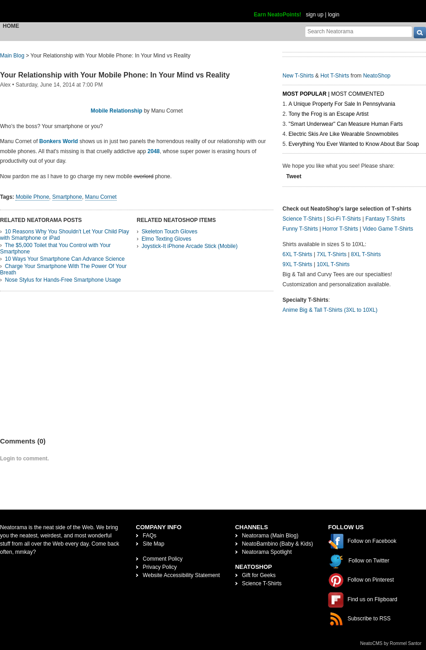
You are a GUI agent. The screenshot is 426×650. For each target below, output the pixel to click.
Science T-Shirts (302, 219)
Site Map (153, 544)
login (333, 14)
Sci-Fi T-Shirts (344, 219)
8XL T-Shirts (365, 254)
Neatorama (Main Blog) (270, 535)
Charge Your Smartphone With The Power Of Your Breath (63, 269)
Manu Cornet (101, 197)
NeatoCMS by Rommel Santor (391, 643)
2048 (154, 151)
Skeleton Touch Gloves (170, 231)
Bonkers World (58, 141)
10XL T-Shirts (333, 264)
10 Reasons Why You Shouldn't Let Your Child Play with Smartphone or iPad (64, 234)
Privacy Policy (160, 567)
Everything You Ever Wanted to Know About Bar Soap (353, 144)
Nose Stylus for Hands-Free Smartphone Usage (63, 280)
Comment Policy (162, 559)
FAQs (149, 535)
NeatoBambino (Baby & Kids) (277, 544)
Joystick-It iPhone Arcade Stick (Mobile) (190, 246)
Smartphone (67, 197)
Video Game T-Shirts (388, 229)
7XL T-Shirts (331, 254)
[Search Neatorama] (358, 31)
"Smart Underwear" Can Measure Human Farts (345, 124)
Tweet (293, 176)
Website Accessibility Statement (181, 575)
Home (11, 26)
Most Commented (357, 94)
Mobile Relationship (116, 111)
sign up (314, 14)
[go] (420, 32)
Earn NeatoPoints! (277, 14)
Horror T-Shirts (340, 229)
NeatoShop (376, 75)
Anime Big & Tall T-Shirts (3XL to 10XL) (330, 310)
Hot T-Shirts (334, 75)
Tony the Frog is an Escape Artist (328, 114)
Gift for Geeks (259, 575)
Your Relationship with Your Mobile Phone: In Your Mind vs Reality (115, 75)
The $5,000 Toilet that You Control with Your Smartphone (55, 248)
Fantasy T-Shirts (385, 219)
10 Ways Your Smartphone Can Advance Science (65, 259)
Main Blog (12, 55)
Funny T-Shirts (300, 229)
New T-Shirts (297, 75)
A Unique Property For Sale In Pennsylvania (341, 104)
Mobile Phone (32, 197)
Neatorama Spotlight (267, 552)
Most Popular (304, 94)
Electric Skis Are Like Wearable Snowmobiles (343, 134)
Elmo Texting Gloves (166, 239)
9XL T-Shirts (297, 264)
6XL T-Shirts (297, 254)
